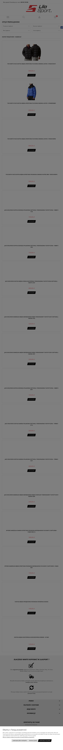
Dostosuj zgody (33, 740)
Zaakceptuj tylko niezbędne (20, 740)
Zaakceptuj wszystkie (44, 740)
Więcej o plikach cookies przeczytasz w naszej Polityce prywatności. (18, 737)
